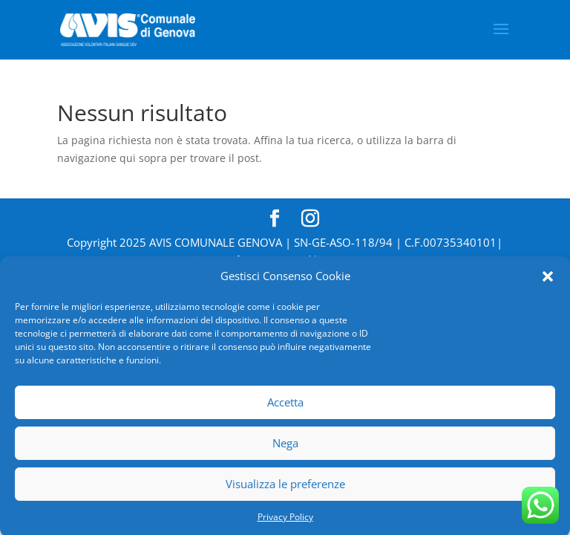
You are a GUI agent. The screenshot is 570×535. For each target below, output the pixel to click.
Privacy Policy (285, 519)
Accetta (285, 405)
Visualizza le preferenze (285, 487)
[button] (547, 280)
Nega (285, 446)
